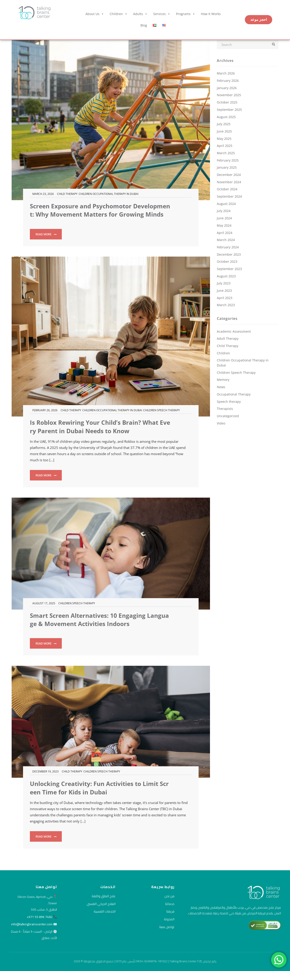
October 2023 (227, 261)
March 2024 (226, 240)
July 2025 (223, 124)
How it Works (211, 14)
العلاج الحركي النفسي (101, 904)
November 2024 (229, 182)
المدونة (169, 919)
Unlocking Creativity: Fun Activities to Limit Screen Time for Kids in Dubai (99, 788)
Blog (143, 25)
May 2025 (224, 138)
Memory (223, 379)
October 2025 (227, 102)
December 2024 (229, 174)
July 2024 (223, 211)
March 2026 (226, 73)
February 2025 (228, 160)
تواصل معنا (166, 927)
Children (118, 14)
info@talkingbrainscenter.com (31, 924)
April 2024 (224, 233)
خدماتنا (169, 904)
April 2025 (224, 145)
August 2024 (226, 204)
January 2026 (227, 88)
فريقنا (170, 911)
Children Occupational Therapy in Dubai (108, 194)
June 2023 (224, 290)
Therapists (225, 408)
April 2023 (224, 298)
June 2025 (224, 131)
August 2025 (226, 117)
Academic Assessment (234, 331)
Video (221, 423)
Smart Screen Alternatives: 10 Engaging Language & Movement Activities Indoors (99, 619)
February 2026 (228, 80)
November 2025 (229, 95)
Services (161, 14)
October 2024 (227, 189)
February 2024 (228, 247)
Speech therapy (229, 401)
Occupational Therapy (234, 394)
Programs (185, 14)
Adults (140, 14)
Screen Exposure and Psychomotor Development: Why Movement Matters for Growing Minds (100, 210)
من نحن (169, 896)
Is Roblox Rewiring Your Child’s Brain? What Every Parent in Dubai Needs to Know (100, 426)
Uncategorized (228, 416)
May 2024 (224, 225)
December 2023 (229, 254)
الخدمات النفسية (105, 911)
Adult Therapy (227, 338)
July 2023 (223, 283)
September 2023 (229, 269)
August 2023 (226, 276)
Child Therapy (67, 194)
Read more (46, 234)
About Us (94, 14)
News (221, 387)
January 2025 (227, 167)
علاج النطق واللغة (104, 896)
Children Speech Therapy (161, 410)
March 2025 (226, 153)
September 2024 (229, 196)
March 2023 (226, 305)
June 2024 (224, 218)
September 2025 (229, 109)
